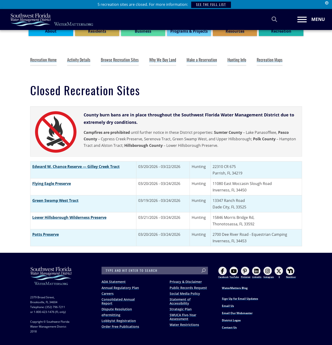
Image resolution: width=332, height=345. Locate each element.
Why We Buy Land (162, 60)
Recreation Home (43, 60)
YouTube (234, 273)
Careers (108, 293)
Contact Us (229, 327)
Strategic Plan (181, 309)
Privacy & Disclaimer (186, 281)
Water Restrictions (184, 324)
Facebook (223, 273)
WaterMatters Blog (235, 288)
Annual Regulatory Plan (120, 288)
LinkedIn (256, 273)
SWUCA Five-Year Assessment (183, 317)
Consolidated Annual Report (118, 301)
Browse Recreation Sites (120, 60)
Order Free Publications (120, 326)
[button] (56, 132)
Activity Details (78, 60)
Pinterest (245, 273)
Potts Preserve (45, 234)
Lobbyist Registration (119, 321)
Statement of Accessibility (180, 301)
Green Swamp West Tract (55, 200)
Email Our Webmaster (237, 313)
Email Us (228, 306)
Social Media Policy (185, 293)
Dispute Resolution (117, 309)
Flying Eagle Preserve (51, 183)
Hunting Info (236, 60)
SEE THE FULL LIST (211, 4)
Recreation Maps (270, 60)
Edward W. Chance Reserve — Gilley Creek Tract (76, 166)
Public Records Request (188, 288)
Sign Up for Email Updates (240, 299)
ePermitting (111, 315)
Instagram (268, 273)
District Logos (231, 320)
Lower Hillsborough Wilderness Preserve (69, 217)
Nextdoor (291, 273)
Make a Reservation (202, 60)
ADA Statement (114, 281)
